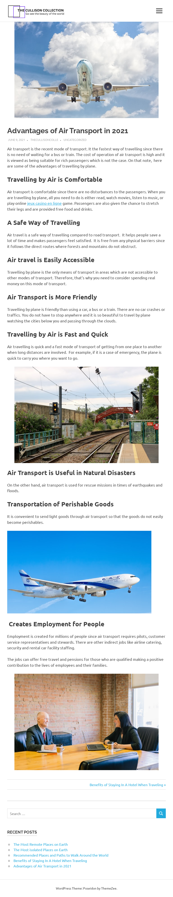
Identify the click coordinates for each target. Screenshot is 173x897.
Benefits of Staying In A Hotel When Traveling (126, 784)
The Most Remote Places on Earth (41, 844)
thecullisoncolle (44, 140)
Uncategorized (75, 140)
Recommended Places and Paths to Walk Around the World (61, 855)
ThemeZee (108, 888)
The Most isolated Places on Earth (41, 849)
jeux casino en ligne (44, 203)
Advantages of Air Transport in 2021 (42, 866)
